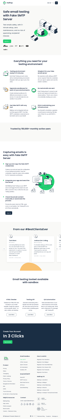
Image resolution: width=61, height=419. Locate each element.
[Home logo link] (8, 2)
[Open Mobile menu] (56, 2)
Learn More (11, 314)
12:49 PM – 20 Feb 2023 (15, 257)
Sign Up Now (8, 342)
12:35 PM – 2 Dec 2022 (39, 256)
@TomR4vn (12, 242)
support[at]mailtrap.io (29, 400)
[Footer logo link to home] (10, 358)
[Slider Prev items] (4, 249)
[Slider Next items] (57, 249)
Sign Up (7, 41)
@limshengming (38, 242)
